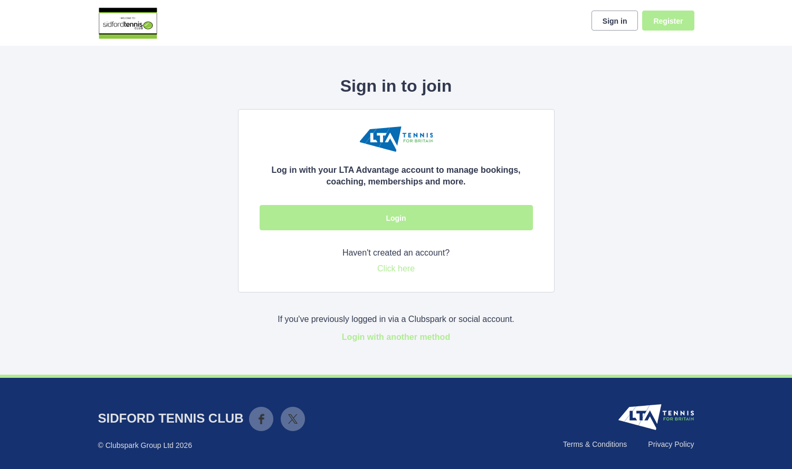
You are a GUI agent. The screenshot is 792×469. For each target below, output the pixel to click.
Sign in (615, 21)
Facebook (261, 419)
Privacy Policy (671, 444)
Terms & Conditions (595, 444)
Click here (396, 268)
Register (668, 21)
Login (396, 218)
